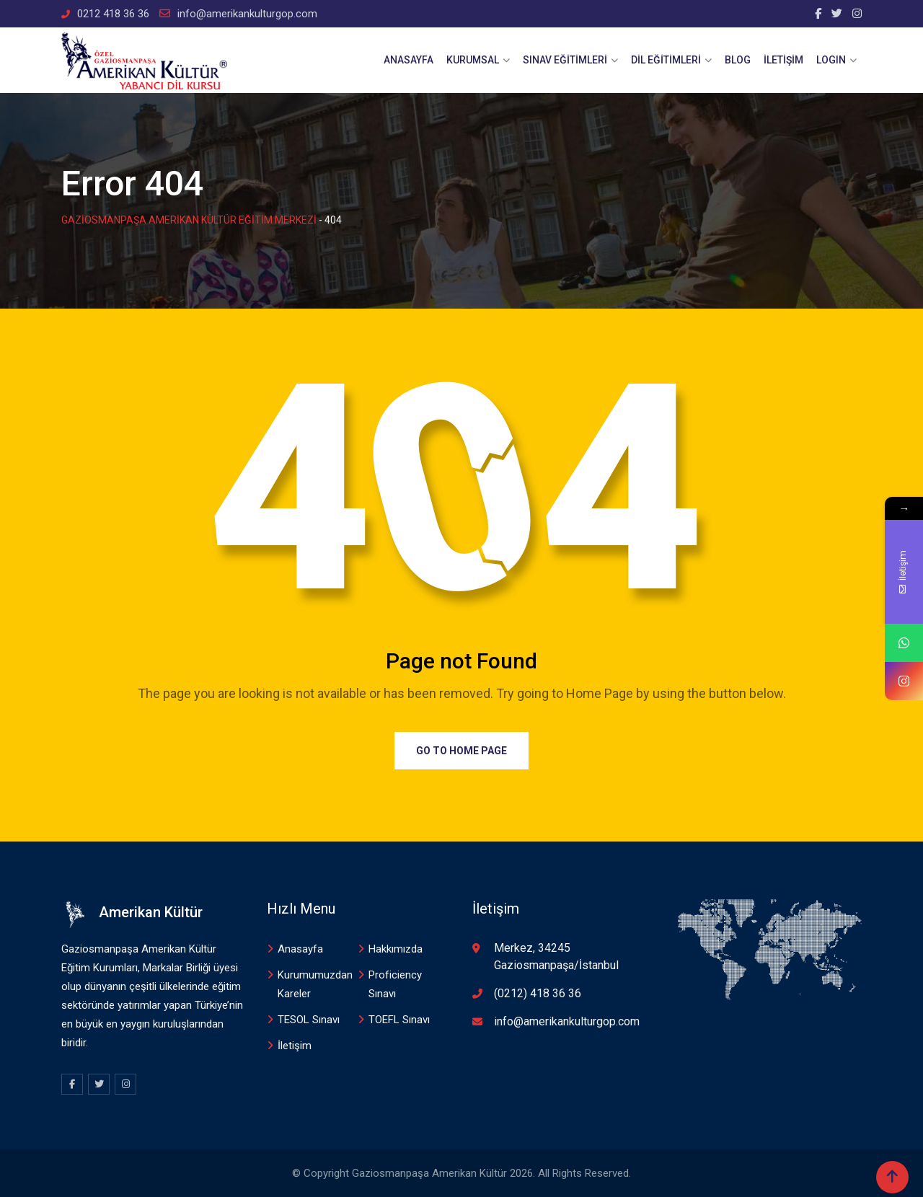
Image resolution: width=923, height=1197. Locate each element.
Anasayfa (408, 60)
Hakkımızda (395, 948)
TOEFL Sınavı (399, 1019)
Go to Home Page (461, 750)
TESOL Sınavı (309, 1019)
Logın (831, 60)
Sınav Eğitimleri (565, 60)
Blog (738, 60)
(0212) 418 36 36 (537, 993)
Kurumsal (472, 60)
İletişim (783, 60)
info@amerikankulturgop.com (247, 13)
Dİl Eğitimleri (666, 60)
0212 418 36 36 (113, 13)
